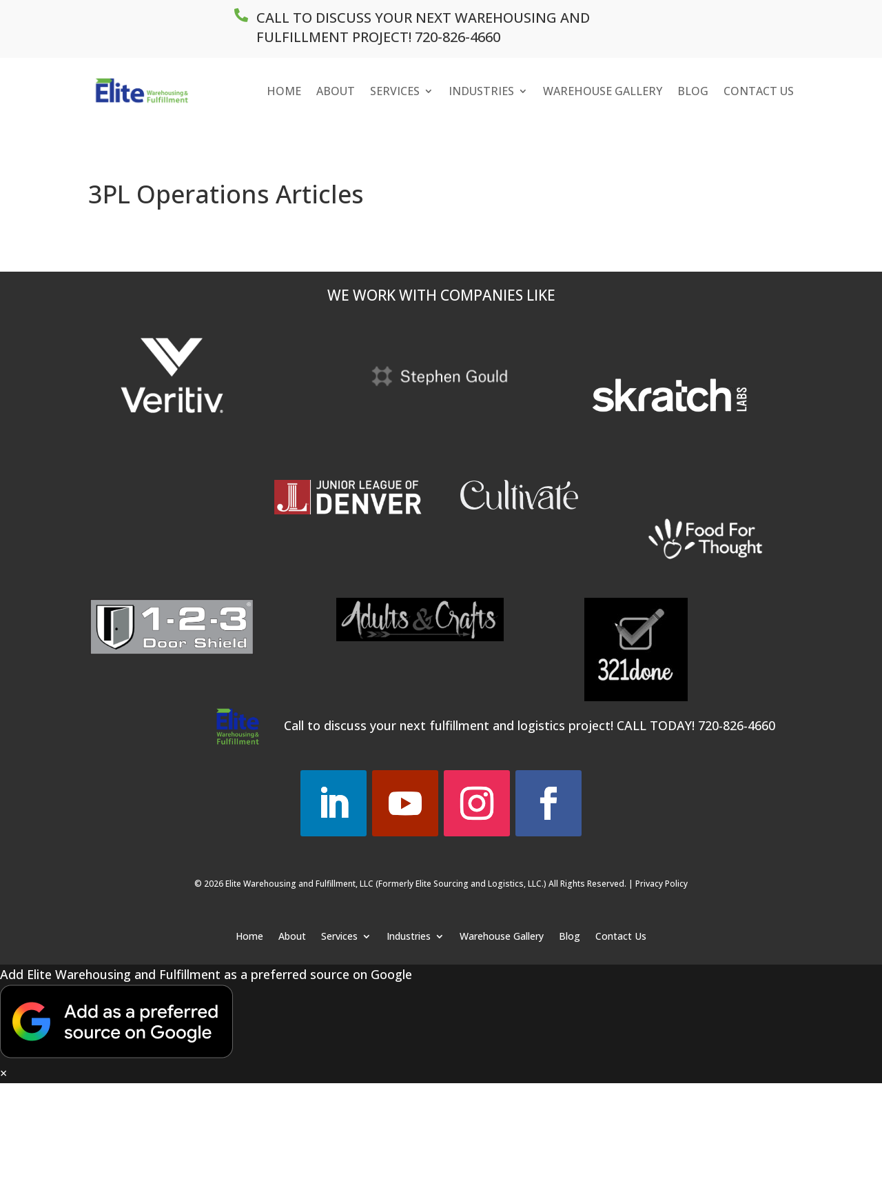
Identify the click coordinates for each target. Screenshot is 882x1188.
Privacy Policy (661, 883)
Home (284, 91)
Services (395, 91)
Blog (692, 91)
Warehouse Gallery (602, 91)
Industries (481, 91)
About (335, 91)
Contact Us (759, 91)
